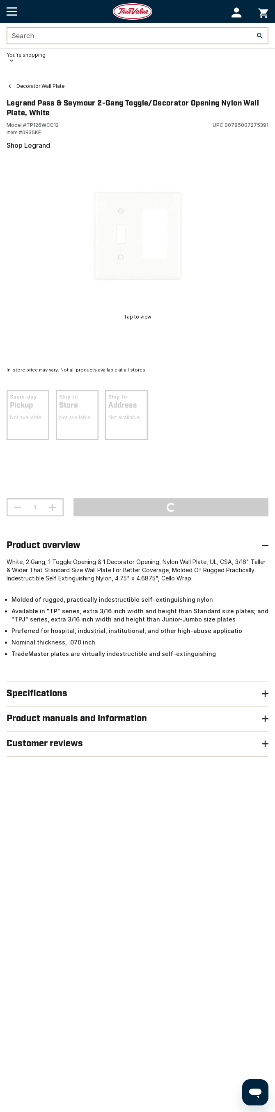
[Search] (260, 35)
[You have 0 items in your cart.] (263, 11)
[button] (236, 12)
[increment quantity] (52, 507)
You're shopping (26, 55)
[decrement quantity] (17, 507)
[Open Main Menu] (12, 11)
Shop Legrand (28, 145)
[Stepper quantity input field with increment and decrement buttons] (35, 507)
